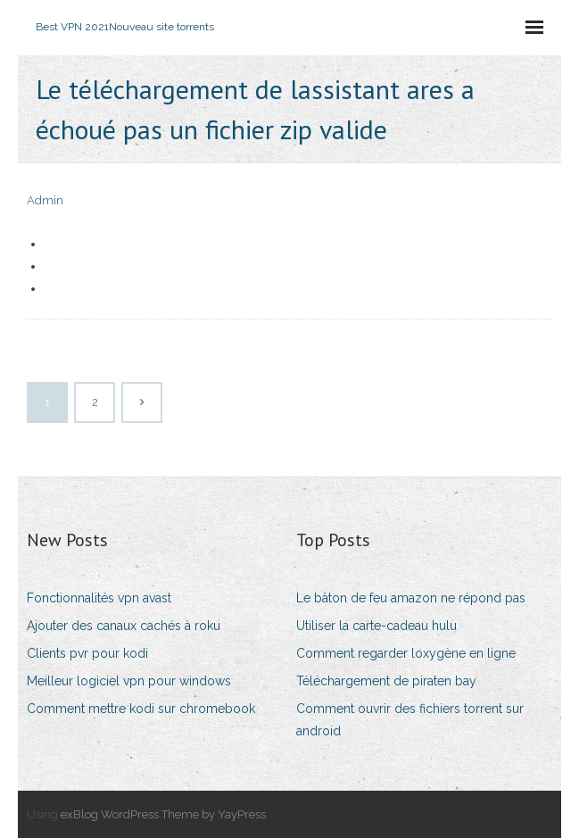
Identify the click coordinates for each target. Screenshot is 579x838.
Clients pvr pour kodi (87, 653)
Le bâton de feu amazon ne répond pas (410, 598)
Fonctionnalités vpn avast (99, 598)
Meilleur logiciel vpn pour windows (129, 681)
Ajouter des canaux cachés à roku (123, 625)
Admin (45, 200)
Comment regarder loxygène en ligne (406, 653)
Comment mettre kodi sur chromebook (141, 708)
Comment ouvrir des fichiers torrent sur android (410, 719)
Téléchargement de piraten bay (386, 681)
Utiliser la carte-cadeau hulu (376, 625)
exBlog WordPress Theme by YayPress (163, 814)
